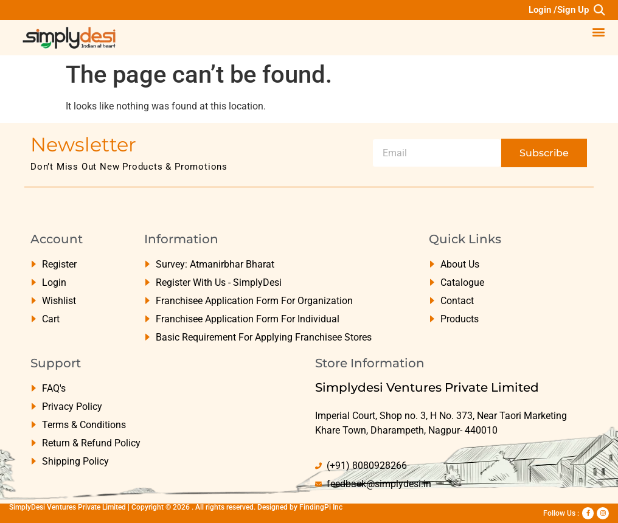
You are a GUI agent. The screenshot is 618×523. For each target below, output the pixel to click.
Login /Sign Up (559, 9)
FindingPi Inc (320, 507)
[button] (599, 10)
